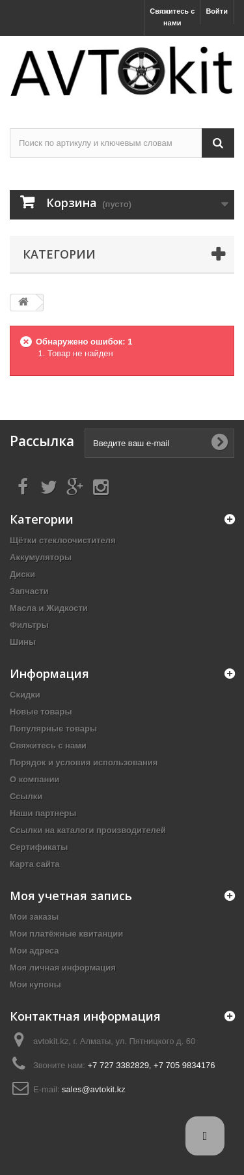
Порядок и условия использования (83, 762)
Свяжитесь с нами (172, 17)
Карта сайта (35, 864)
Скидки (25, 695)
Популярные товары (53, 728)
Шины (23, 642)
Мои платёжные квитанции (66, 934)
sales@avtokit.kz (94, 1089)
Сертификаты (39, 847)
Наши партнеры (43, 813)
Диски (22, 574)
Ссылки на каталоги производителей (88, 830)
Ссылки (26, 796)
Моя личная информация (63, 967)
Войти (217, 11)
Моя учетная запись (71, 895)
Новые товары (41, 711)
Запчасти (29, 591)
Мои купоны (35, 984)
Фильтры (29, 625)
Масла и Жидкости (49, 608)
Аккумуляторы (41, 557)
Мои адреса (34, 951)
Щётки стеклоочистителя (63, 540)
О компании (34, 779)
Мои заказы (34, 917)
